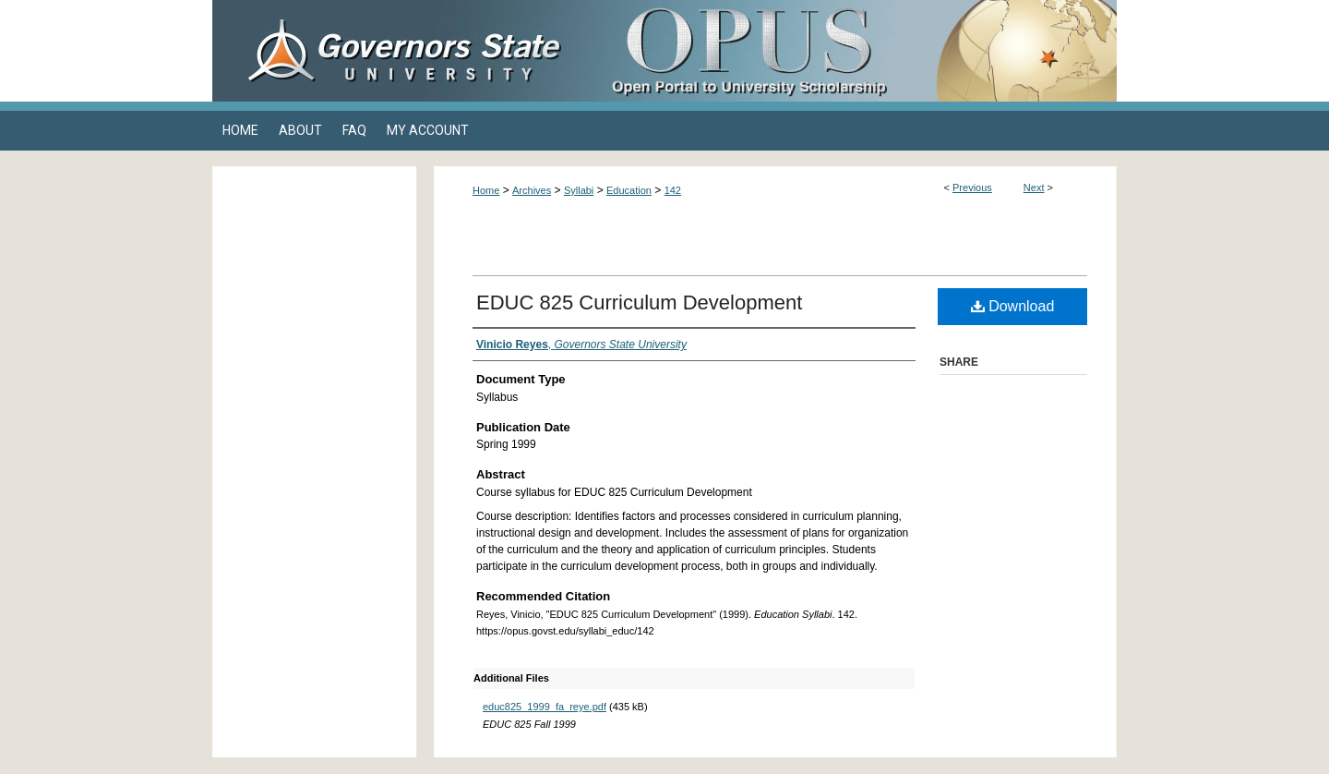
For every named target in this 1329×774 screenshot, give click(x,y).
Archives (531, 190)
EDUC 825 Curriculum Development (639, 302)
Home (486, 190)
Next (1034, 187)
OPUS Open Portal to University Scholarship (849, 51)
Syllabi (578, 190)
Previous (972, 187)
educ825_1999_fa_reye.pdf (544, 706)
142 (672, 190)
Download (1013, 306)
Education (629, 190)
